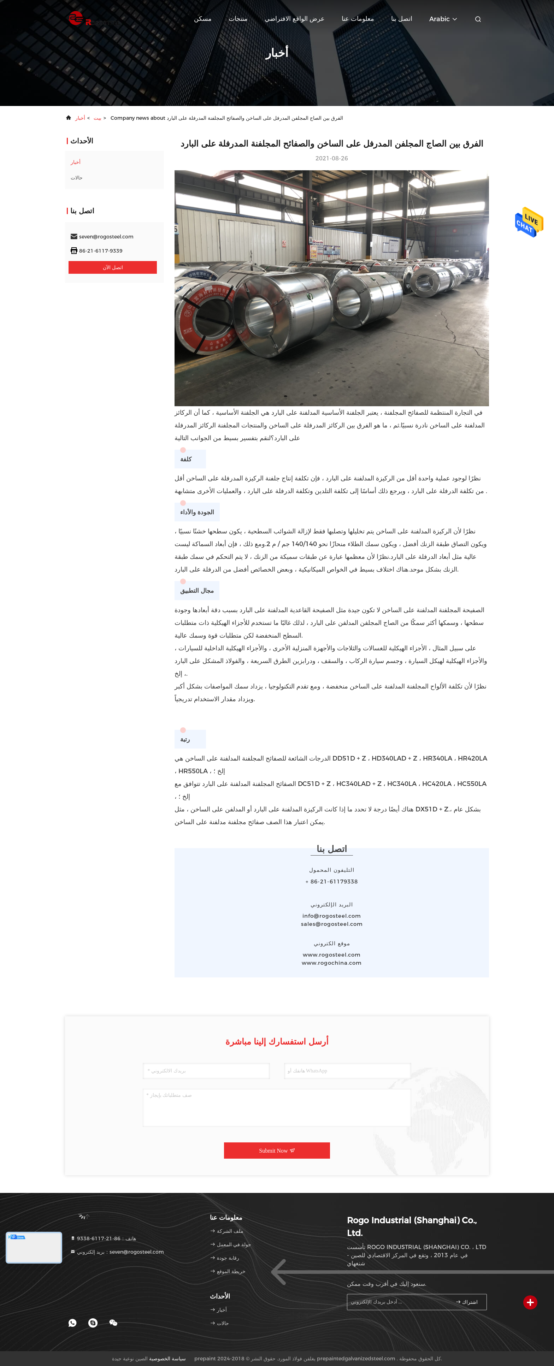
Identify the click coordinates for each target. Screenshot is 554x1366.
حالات (77, 178)
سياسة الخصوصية (167, 1358)
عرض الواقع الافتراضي (295, 19)
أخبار (80, 118)
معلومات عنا (358, 19)
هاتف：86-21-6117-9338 (103, 1238)
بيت (97, 118)
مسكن (203, 19)
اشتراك (466, 1302)
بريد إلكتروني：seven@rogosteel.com (117, 1252)
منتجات (238, 19)
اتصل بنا (401, 19)
